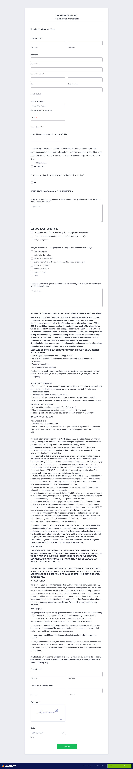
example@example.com (38, 127)
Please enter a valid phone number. (41, 110)
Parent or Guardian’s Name (42, 686)
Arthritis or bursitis (41, 269)
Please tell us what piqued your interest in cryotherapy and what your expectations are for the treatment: (66, 285)
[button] (63, 733)
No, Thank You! (39, 166)
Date (32, 737)
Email (34, 118)
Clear (60, 719)
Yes (34, 179)
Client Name (36, 38)
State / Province (73, 84)
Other (36, 276)
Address (34, 55)
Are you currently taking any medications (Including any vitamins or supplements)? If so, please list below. (66, 200)
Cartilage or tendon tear (43, 258)
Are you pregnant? (41, 240)
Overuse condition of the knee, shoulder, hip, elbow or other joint (59, 262)
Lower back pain (40, 251)
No (34, 182)
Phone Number (38, 101)
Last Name (71, 47)
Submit (67, 747)
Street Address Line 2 (37, 74)
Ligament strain (40, 272)
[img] (48, 711)
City (32, 84)
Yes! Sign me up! (40, 163)
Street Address (35, 64)
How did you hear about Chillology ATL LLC (49, 134)
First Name (34, 47)
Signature (35, 702)
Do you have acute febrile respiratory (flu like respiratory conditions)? (61, 233)
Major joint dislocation (42, 255)
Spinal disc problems (42, 265)
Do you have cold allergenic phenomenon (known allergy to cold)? (60, 236)
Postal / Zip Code (36, 94)
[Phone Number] (48, 106)
